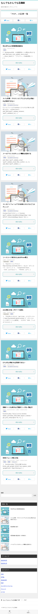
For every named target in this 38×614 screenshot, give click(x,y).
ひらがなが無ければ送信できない (14, 362)
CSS (5, 462)
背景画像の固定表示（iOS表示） (19, 535)
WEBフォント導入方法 (10, 458)
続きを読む (25, 63)
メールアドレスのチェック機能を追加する (17, 153)
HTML (2, 577)
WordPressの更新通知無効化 (13, 46)
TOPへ (28, 611)
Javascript (6, 261)
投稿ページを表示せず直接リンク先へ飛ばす (18, 407)
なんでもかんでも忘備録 (13, 2)
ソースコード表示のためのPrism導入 (15, 257)
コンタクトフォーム (13, 105)
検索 (2, 493)
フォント (14, 462)
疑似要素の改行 (14, 526)
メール (3, 592)
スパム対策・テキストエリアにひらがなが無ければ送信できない (23, 518)
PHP (5, 50)
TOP (11, 600)
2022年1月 (4, 563)
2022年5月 (4, 560)
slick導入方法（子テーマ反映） (13, 310)
